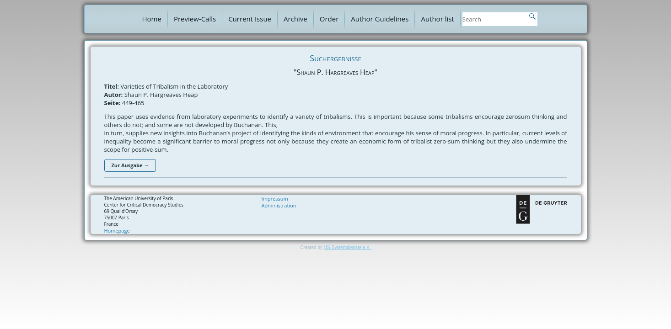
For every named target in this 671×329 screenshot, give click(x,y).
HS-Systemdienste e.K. (347, 247)
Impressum (275, 198)
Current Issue (249, 18)
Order (329, 18)
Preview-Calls (195, 18)
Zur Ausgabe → (130, 165)
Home (151, 18)
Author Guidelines (379, 18)
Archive (295, 18)
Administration (279, 205)
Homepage (117, 230)
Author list (437, 18)
